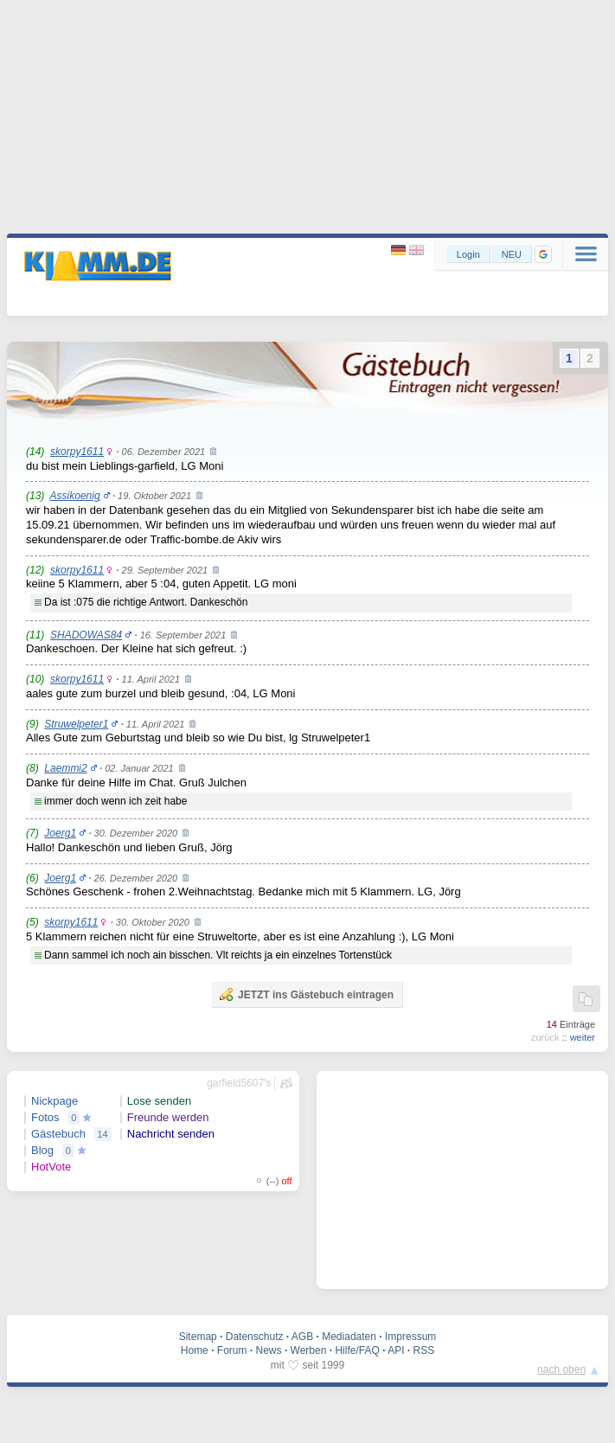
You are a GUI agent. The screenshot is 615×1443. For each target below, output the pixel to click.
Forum (232, 1350)
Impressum (410, 1337)
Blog (42, 1150)
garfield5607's (239, 1083)
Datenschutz (255, 1337)
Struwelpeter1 (76, 724)
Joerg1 (60, 833)
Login (468, 254)
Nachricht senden (171, 1133)
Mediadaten (349, 1337)
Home (194, 1350)
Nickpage (54, 1100)
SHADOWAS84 (86, 635)
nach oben (561, 1369)
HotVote (51, 1166)
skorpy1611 (77, 452)
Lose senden (159, 1100)
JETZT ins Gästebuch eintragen (306, 994)
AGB (302, 1337)
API (396, 1350)
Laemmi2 (65, 768)
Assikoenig (75, 496)
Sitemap (198, 1337)
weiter (582, 1037)
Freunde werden (168, 1117)
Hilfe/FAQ (357, 1350)
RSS (424, 1350)
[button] (543, 254)
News (269, 1350)
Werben (309, 1350)
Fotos (45, 1117)
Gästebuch (58, 1133)
